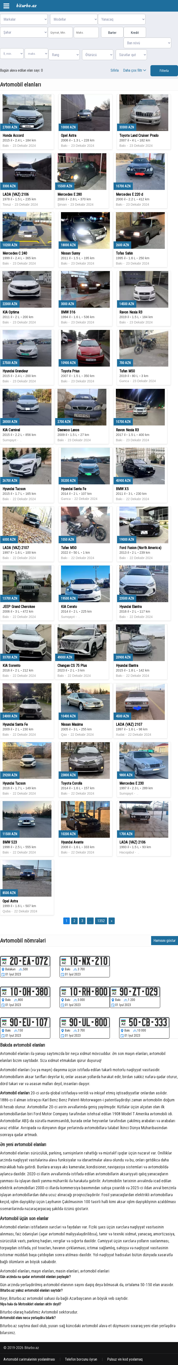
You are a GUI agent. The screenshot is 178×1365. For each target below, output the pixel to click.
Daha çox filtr (135, 70)
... (90, 921)
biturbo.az (26, 5)
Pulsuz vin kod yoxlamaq (125, 1359)
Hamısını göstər (164, 940)
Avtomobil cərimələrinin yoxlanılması (29, 1359)
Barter (112, 33)
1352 (101, 921)
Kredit (135, 33)
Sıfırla (115, 70)
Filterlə (164, 71)
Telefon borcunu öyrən (81, 1359)
